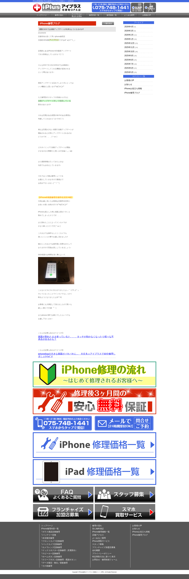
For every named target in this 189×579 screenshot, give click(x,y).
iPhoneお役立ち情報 (133, 88)
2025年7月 (128, 64)
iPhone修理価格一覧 (101, 532)
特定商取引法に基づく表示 (103, 557)
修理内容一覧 (94, 15)
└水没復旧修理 (47, 538)
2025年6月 (128, 68)
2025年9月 (128, 56)
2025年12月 (129, 43)
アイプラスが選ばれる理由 (77, 15)
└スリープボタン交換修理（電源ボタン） (59, 560)
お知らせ (128, 84)
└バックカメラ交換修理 (51, 544)
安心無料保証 (98, 529)
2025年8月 (128, 60)
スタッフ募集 (98, 544)
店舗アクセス (98, 535)
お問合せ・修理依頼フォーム (104, 560)
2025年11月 (129, 47)
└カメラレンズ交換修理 (51, 547)
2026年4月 (128, 27)
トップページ (42, 15)
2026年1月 (128, 39)
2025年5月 (128, 72)
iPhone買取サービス (101, 541)
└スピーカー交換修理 (50, 553)
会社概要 (96, 550)
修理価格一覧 (112, 15)
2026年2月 (128, 35)
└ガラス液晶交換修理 (50, 532)
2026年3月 (128, 31)
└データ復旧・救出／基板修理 (54, 563)
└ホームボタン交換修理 (51, 557)
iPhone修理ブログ (132, 93)
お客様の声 (146, 15)
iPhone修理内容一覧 (50, 529)
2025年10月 (129, 51)
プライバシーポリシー (101, 553)
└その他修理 (46, 566)
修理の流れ (59, 15)
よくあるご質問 (99, 538)
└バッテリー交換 (48, 535)
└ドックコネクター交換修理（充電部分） (59, 550)
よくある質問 (129, 15)
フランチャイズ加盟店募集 (103, 547)
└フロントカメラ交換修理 (52, 541)
